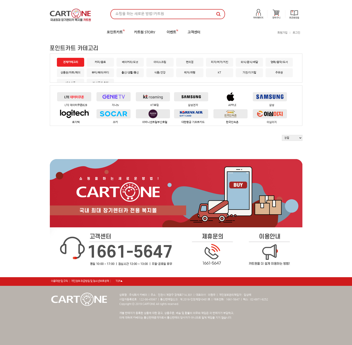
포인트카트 (115, 32)
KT (219, 72)
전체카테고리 (70, 62)
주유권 (279, 72)
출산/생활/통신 (130, 72)
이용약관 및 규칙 (59, 281)
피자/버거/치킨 (219, 62)
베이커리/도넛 (130, 62)
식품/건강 (159, 72)
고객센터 (193, 32)
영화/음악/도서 (279, 62)
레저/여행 (189, 72)
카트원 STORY (144, 32)
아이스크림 (160, 62)
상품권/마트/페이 (70, 72)
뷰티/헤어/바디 (100, 72)
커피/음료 (100, 62)
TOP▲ (119, 281)
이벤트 (171, 32)
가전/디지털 (249, 72)
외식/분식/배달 (249, 62)
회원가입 (282, 32)
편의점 (189, 62)
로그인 (296, 32)
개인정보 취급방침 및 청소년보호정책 (90, 281)
